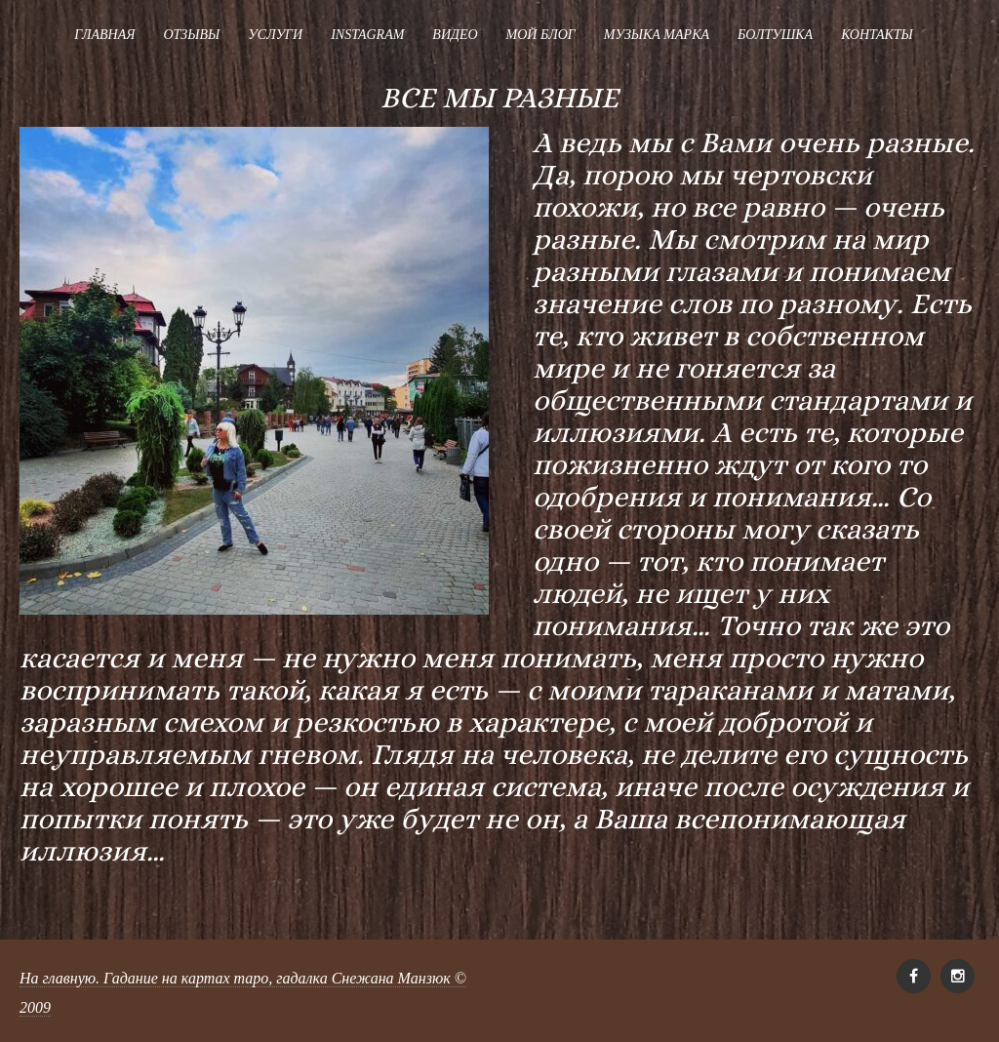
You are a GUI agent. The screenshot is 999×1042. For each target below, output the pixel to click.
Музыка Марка (656, 34)
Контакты (877, 34)
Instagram (367, 34)
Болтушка (775, 34)
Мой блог (541, 34)
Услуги (275, 34)
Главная (104, 34)
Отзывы (191, 34)
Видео (454, 34)
